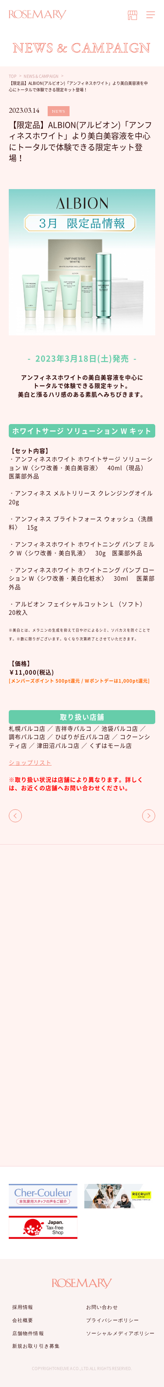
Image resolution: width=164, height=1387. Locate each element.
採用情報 (22, 1307)
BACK (15, 815)
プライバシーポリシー (112, 1320)
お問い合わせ (102, 1307)
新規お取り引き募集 (36, 1346)
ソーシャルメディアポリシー (120, 1333)
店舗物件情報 (28, 1333)
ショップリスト (30, 762)
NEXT (148, 815)
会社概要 (22, 1320)
